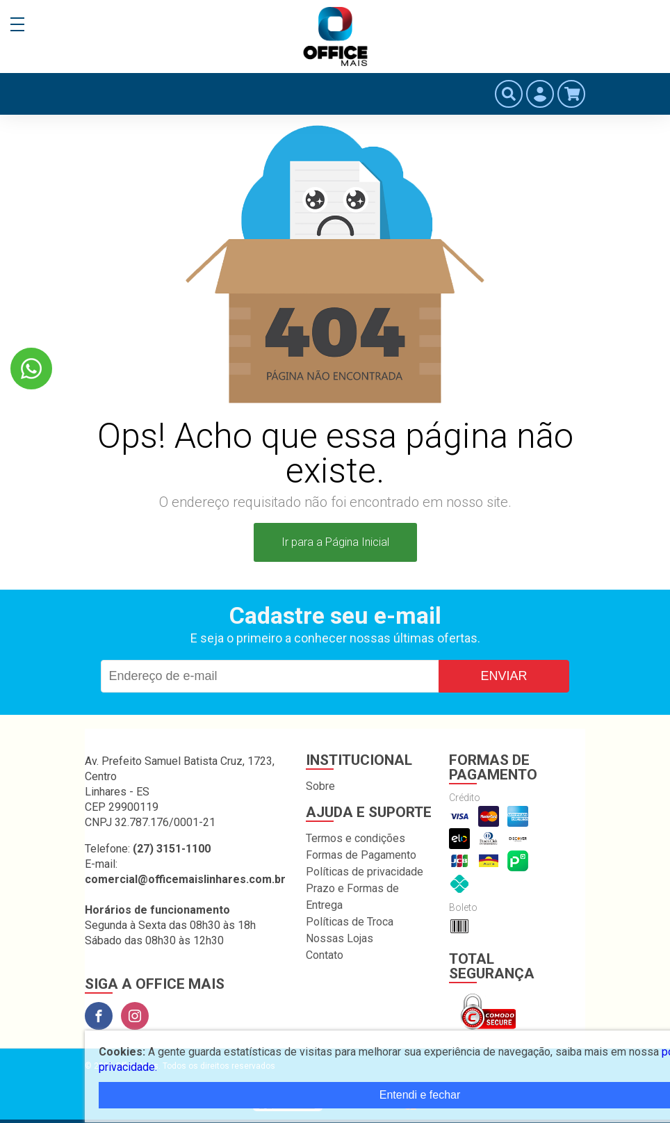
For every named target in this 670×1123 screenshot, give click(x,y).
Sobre (320, 786)
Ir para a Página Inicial (335, 542)
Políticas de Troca (349, 921)
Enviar (503, 676)
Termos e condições (355, 838)
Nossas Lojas (339, 938)
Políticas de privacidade (364, 871)
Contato (324, 955)
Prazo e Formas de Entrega (352, 897)
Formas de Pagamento (361, 855)
